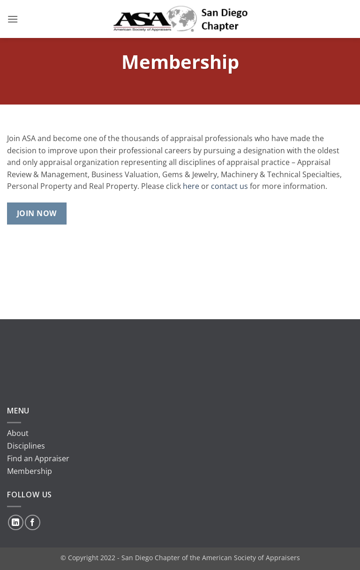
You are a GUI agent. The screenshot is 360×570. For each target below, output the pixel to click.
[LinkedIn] (15, 522)
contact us (229, 186)
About (18, 433)
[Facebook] (32, 522)
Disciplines (26, 446)
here (191, 186)
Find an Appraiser (38, 458)
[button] (12, 19)
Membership (29, 471)
